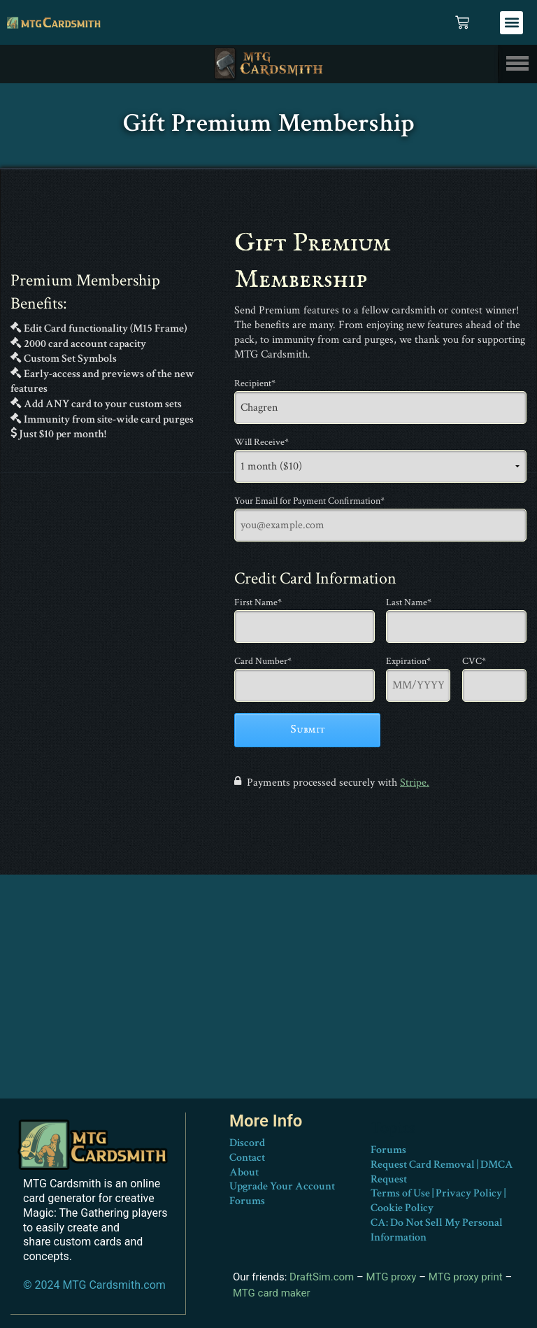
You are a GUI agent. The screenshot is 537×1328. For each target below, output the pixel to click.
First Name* (258, 602)
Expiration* (408, 661)
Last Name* (408, 602)
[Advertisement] (268, 1001)
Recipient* (254, 383)
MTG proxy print (466, 1277)
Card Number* (263, 661)
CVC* (474, 661)
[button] (511, 22)
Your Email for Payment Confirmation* (309, 501)
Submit (307, 730)
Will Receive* (261, 442)
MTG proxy (391, 1277)
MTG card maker (271, 1292)
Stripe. (414, 782)
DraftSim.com (321, 1277)
